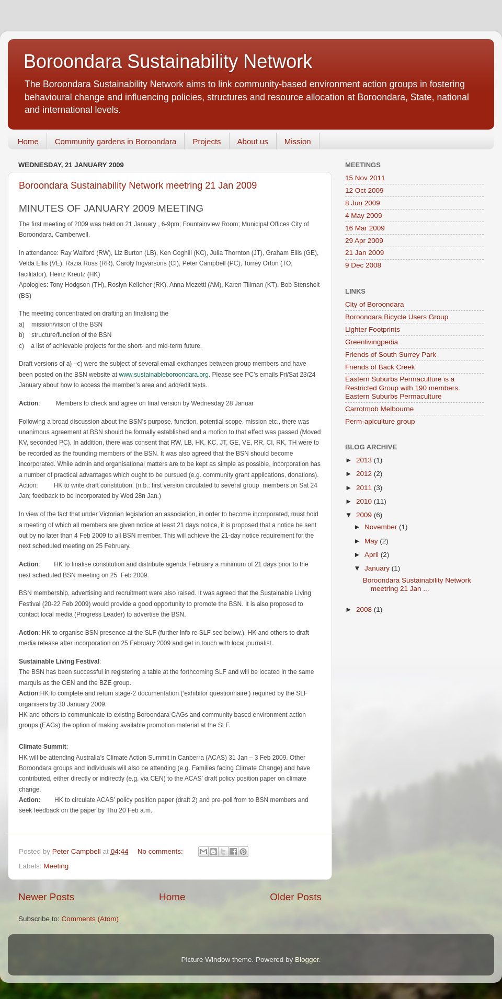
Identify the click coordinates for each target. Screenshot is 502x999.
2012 (365, 474)
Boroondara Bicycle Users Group (396, 317)
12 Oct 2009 (364, 190)
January (378, 568)
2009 (365, 515)
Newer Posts (46, 896)
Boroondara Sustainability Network (168, 61)
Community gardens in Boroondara (116, 141)
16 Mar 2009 (365, 228)
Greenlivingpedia (371, 342)
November (381, 527)
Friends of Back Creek (380, 367)
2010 (365, 501)
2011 (365, 488)
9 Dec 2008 (363, 265)
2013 (365, 460)
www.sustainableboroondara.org (163, 374)
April (372, 555)
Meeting (56, 866)
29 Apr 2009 (364, 241)
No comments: (161, 851)
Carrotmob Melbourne (379, 409)
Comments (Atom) (90, 919)
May (372, 541)
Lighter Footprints (372, 329)
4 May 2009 (363, 215)
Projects (206, 141)
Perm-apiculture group (380, 421)
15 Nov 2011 (365, 178)
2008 (365, 609)
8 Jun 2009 (362, 203)
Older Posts (296, 896)
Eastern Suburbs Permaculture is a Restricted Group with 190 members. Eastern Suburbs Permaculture (402, 387)
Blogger (307, 959)
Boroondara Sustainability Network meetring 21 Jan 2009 (138, 185)
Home (28, 141)
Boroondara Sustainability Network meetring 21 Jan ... (417, 584)
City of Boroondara (374, 304)
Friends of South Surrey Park (390, 354)
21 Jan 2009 (364, 253)
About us (252, 141)
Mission (297, 141)
